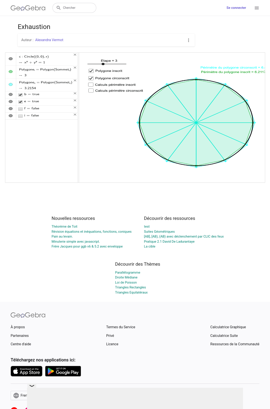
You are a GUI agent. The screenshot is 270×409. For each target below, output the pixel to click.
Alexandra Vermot (49, 40)
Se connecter (236, 8)
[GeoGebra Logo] (28, 8)
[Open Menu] (256, 8)
